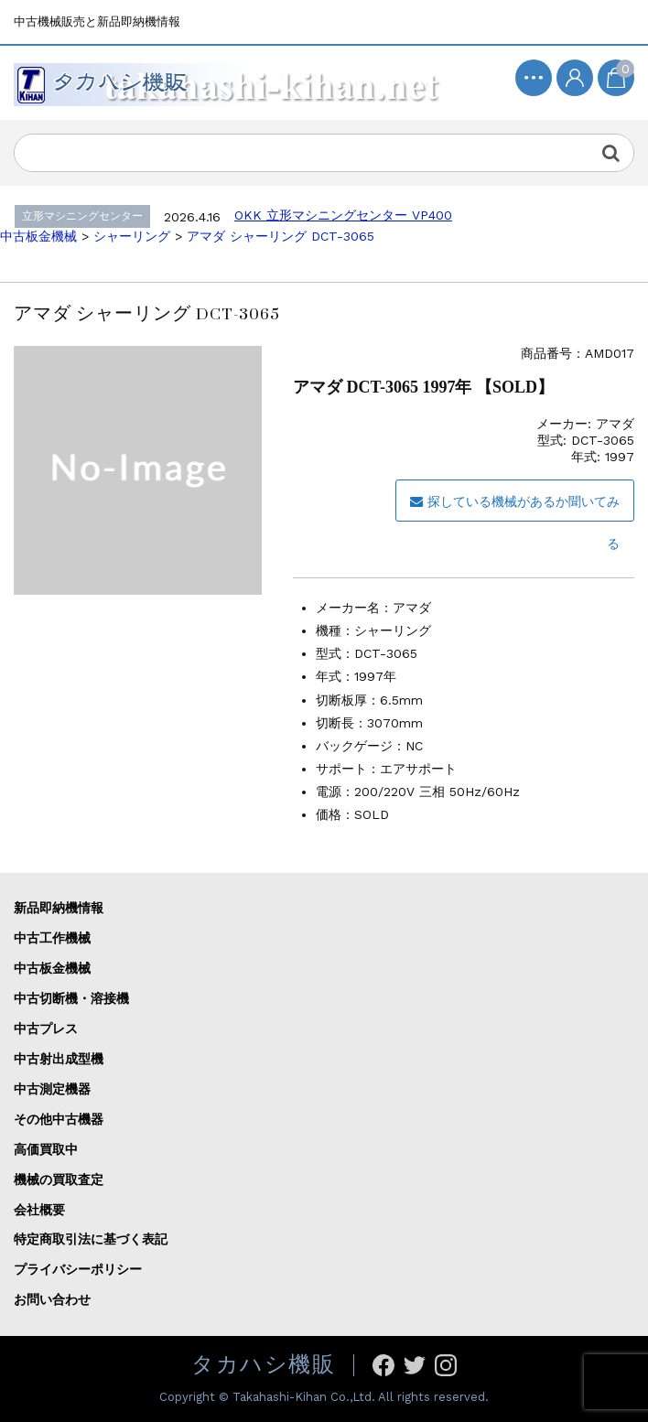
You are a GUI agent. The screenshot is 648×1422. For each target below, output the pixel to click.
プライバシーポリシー (78, 1269)
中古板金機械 (52, 968)
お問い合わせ (52, 1299)
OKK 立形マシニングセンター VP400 (343, 215)
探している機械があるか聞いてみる (515, 508)
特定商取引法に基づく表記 (90, 1239)
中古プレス (46, 1028)
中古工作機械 (52, 938)
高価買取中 (46, 1149)
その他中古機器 (58, 1119)
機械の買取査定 (58, 1179)
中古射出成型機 (58, 1058)
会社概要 (39, 1209)
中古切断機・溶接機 (71, 998)
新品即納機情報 (58, 907)
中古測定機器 (52, 1089)
